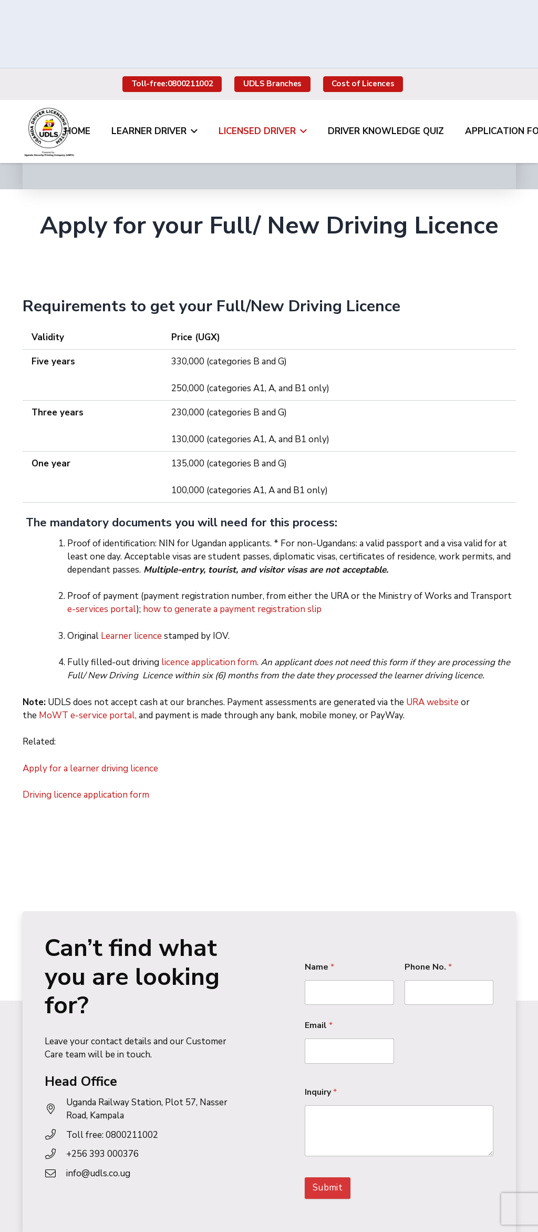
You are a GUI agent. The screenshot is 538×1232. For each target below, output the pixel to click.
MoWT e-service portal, (88, 715)
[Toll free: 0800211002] (55, 1134)
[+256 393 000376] (55, 1154)
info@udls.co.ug (98, 1173)
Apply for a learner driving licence (90, 768)
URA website (432, 702)
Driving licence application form (86, 795)
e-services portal (102, 609)
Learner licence (130, 636)
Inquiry (321, 1092)
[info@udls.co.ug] (55, 1173)
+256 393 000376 (102, 1154)
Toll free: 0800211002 (112, 1135)
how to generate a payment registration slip (232, 609)
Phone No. (428, 967)
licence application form (208, 662)
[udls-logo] (49, 131)
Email (319, 1026)
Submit (328, 1188)
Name (319, 967)
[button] (192, 131)
